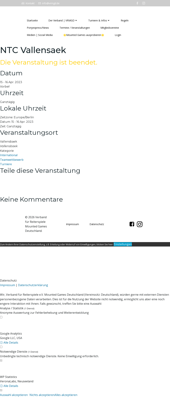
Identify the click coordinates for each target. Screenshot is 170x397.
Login (118, 35)
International (8, 155)
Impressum (72, 224)
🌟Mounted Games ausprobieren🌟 (83, 35)
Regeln (125, 20)
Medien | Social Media (40, 35)
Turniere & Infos (99, 20)
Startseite (32, 20)
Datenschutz (97, 224)
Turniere (6, 164)
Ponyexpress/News (38, 28)
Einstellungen (123, 244)
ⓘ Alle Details (9, 342)
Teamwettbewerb (11, 160)
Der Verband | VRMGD (63, 20)
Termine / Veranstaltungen (74, 28)
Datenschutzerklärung (33, 285)
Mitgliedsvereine (109, 28)
